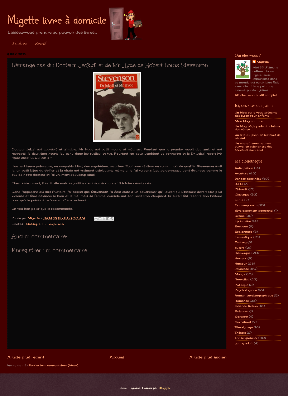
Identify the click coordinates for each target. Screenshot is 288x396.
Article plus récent (25, 357)
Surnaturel (243, 322)
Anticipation (244, 168)
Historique (242, 253)
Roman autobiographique (254, 295)
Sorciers (241, 316)
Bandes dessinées (248, 178)
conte (239, 200)
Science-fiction (246, 306)
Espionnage (243, 231)
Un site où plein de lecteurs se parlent (257, 136)
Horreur (240, 258)
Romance (242, 300)
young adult (244, 343)
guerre (239, 247)
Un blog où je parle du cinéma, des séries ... (257, 128)
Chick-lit (241, 189)
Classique (33, 224)
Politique (241, 284)
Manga (240, 274)
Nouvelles (242, 279)
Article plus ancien (207, 357)
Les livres (19, 43)
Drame (240, 215)
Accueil (40, 43)
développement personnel (254, 210)
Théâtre (240, 332)
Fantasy (240, 242)
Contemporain (245, 205)
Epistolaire (243, 221)
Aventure (241, 173)
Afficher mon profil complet (256, 95)
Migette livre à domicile (56, 19)
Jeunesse (242, 268)
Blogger (165, 388)
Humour (241, 263)
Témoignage (244, 327)
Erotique (241, 226)
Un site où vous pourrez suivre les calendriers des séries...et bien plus (253, 146)
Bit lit (239, 183)
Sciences (241, 311)
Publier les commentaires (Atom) (53, 365)
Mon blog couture (249, 121)
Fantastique (243, 237)
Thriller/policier (53, 224)
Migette (263, 61)
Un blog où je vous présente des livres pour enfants (256, 114)
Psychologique (246, 290)
